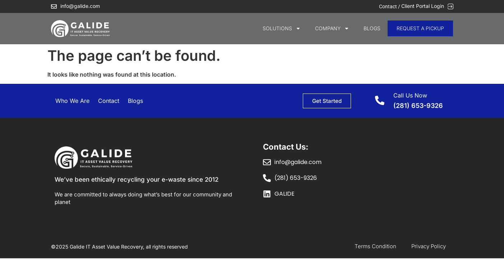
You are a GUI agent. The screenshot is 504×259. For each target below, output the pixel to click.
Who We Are (72, 100)
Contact (108, 100)
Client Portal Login (422, 6)
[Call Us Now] (379, 100)
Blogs (372, 28)
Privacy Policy (428, 246)
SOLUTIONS (282, 28)
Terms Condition (375, 246)
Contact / (390, 6)
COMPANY (332, 28)
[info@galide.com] (54, 6)
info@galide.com (80, 6)
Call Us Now (410, 95)
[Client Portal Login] (450, 6)
